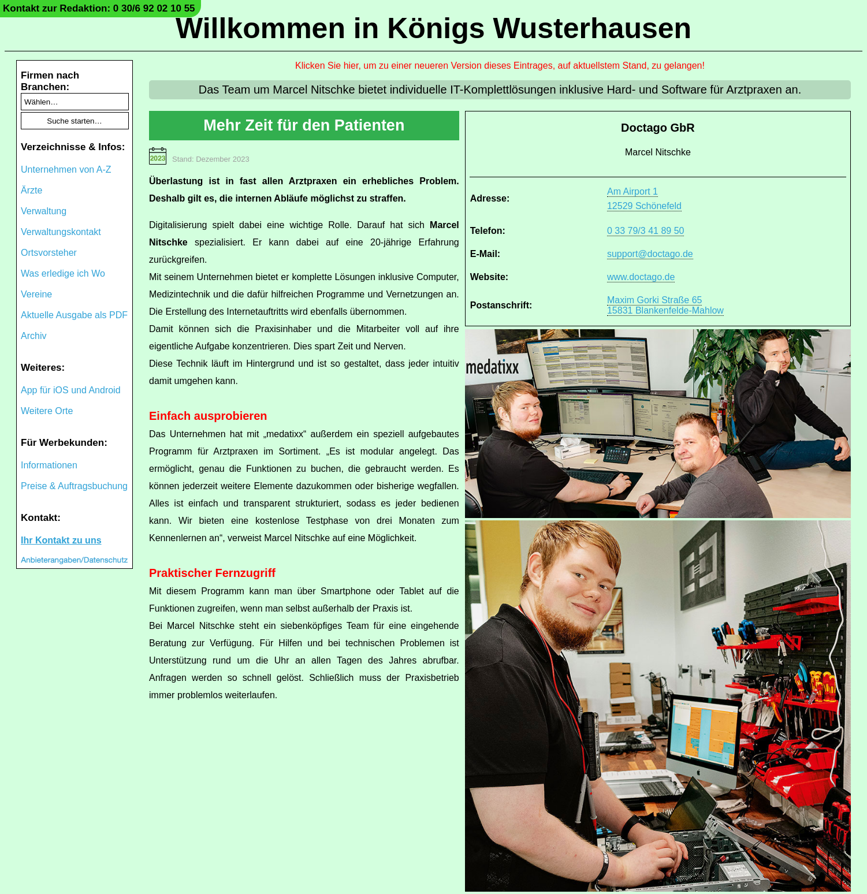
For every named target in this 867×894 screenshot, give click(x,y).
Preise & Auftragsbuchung (74, 486)
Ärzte (31, 190)
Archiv (33, 336)
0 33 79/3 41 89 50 (645, 231)
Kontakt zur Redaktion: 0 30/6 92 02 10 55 (99, 8)
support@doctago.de (650, 254)
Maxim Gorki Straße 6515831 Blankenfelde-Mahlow (665, 305)
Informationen (49, 465)
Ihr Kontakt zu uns (61, 540)
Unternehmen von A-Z (66, 169)
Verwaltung (43, 211)
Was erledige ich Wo (63, 273)
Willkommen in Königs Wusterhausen (433, 28)
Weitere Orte (47, 411)
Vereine (36, 294)
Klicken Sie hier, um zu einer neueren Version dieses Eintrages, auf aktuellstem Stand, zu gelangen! (500, 65)
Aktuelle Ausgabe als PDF (74, 315)
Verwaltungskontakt (61, 232)
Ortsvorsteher (49, 253)
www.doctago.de (641, 277)
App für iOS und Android (71, 390)
